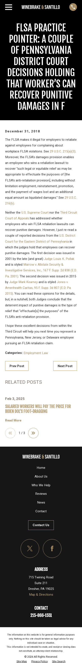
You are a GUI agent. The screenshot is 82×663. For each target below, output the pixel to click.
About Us (41, 476)
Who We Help (41, 485)
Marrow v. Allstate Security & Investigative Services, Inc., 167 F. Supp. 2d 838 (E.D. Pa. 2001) (41, 270)
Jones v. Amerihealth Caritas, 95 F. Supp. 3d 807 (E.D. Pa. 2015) (38, 287)
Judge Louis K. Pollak (59, 259)
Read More (13, 420)
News (41, 502)
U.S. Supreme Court (35, 212)
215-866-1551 (41, 615)
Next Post (65, 366)
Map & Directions (41, 594)
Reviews (41, 494)
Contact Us (41, 525)
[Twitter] (30, 548)
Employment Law (36, 353)
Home (41, 468)
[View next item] (33, 433)
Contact (41, 511)
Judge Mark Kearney (23, 282)
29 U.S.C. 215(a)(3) (62, 151)
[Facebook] (52, 548)
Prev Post (17, 366)
